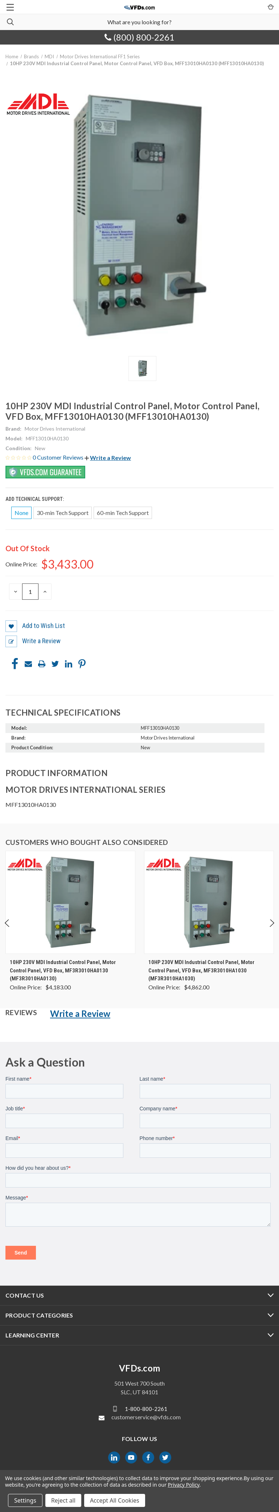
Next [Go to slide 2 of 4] (271, 930)
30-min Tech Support (63, 512)
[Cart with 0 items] (270, 6)
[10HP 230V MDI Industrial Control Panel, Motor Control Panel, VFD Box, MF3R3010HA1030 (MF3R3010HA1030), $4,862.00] (208, 902)
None (21, 512)
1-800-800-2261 (146, 1409)
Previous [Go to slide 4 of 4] (7, 930)
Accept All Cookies (114, 1500)
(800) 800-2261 (139, 37)
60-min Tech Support (123, 512)
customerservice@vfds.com (146, 1416)
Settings (25, 1500)
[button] (108, 457)
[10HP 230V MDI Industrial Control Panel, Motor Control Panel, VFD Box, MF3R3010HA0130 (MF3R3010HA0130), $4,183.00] (70, 902)
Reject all (63, 1500)
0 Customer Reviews (59, 457)
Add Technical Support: (35, 499)
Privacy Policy (183, 1484)
